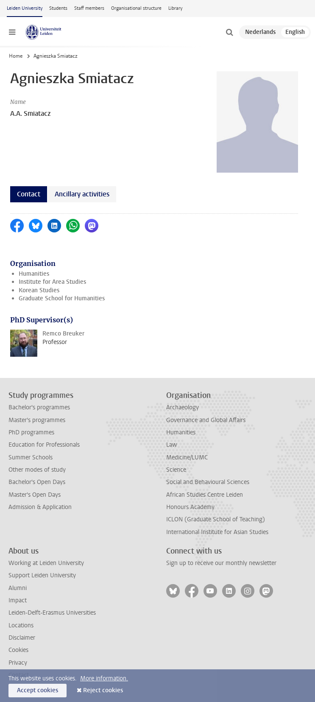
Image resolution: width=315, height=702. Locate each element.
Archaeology (182, 407)
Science (176, 470)
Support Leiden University (42, 575)
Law (171, 445)
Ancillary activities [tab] (82, 194)
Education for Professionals (44, 445)
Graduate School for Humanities (62, 298)
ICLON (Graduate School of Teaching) (215, 519)
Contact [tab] (28, 194)
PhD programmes (31, 432)
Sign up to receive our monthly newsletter (221, 563)
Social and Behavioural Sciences (207, 482)
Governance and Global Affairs (205, 420)
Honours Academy (190, 507)
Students (58, 8)
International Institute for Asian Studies (217, 532)
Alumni (17, 588)
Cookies (18, 650)
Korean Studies (39, 290)
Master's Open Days (34, 495)
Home (15, 56)
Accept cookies (37, 690)
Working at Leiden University (46, 563)
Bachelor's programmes (39, 407)
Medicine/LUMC (187, 457)
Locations (20, 625)
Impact (17, 600)
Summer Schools (30, 457)
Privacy (17, 663)
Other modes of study (37, 470)
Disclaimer (21, 638)
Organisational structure (136, 8)
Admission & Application (40, 507)
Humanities (34, 274)
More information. (104, 678)
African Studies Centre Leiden (204, 495)
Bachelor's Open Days (36, 482)
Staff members (89, 8)
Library (175, 8)
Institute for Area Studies (52, 282)
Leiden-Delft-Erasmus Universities (52, 613)
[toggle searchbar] (229, 32)
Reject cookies (103, 690)
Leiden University (24, 8)
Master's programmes (36, 420)
